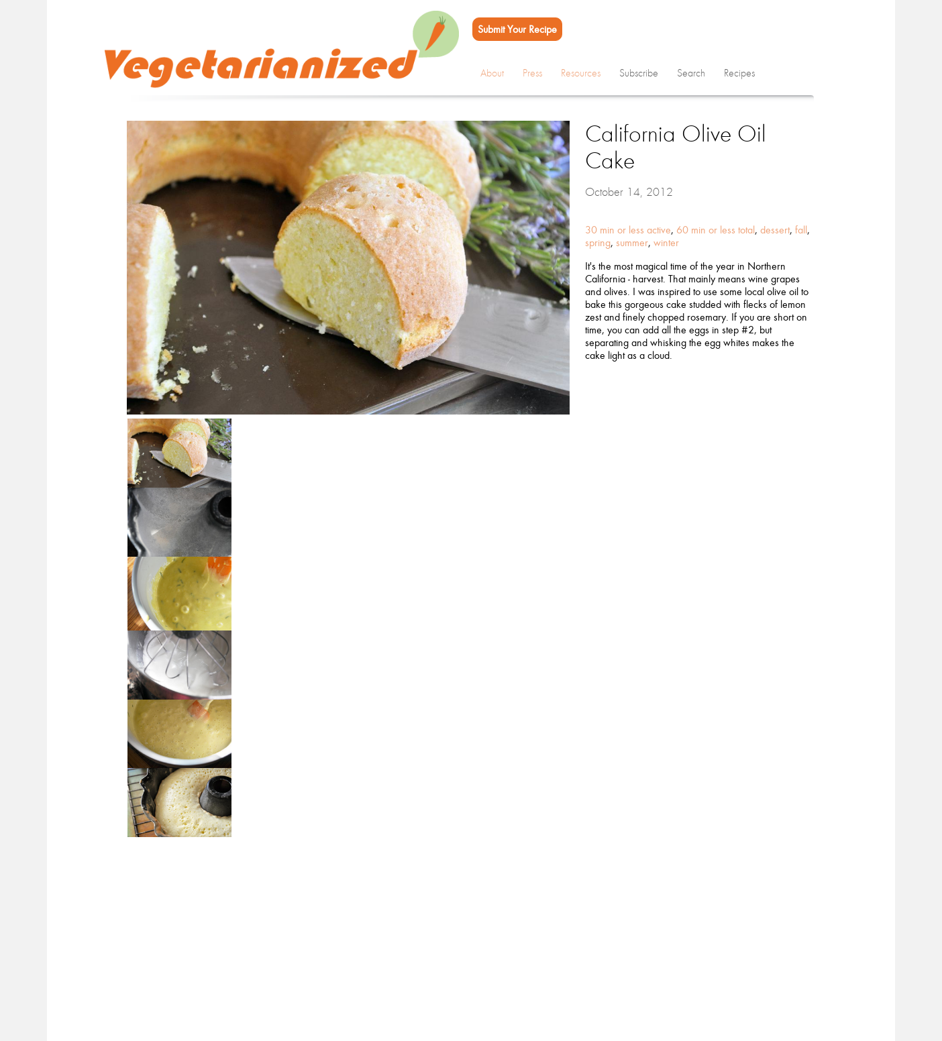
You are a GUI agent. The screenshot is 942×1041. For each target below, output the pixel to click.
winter (666, 242)
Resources (580, 73)
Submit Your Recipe (517, 29)
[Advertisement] (459, 947)
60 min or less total (715, 229)
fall (801, 229)
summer (632, 242)
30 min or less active (628, 229)
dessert (775, 229)
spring (598, 242)
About (492, 73)
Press (532, 73)
